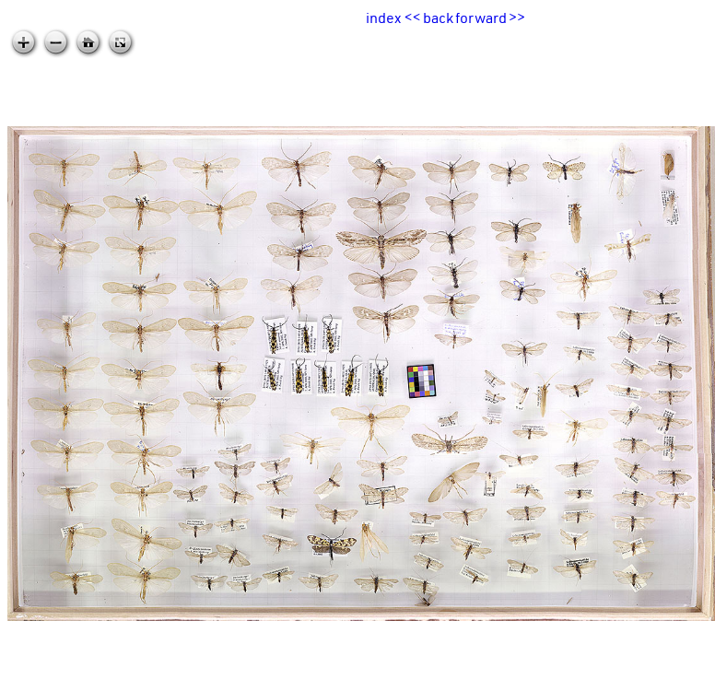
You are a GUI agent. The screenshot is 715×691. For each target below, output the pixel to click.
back (438, 17)
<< (412, 17)
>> (517, 17)
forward (481, 17)
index (383, 17)
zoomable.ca (677, 676)
